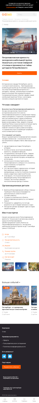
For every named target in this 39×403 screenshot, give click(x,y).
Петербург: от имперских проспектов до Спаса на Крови (14, 308)
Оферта (6, 340)
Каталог (10, 19)
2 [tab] (31, 52)
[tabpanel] (19, 41)
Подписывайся (11, 7)
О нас (4, 332)
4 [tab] (34, 52)
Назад (6, 24)
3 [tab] (33, 52)
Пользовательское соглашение (14, 343)
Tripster (6, 312)
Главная (4, 19)
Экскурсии (17, 19)
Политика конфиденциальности (14, 347)
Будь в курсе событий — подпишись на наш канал (11, 377)
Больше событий (10, 282)
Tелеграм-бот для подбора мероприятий (12, 388)
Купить (19, 73)
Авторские (25, 19)
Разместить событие (11, 367)
